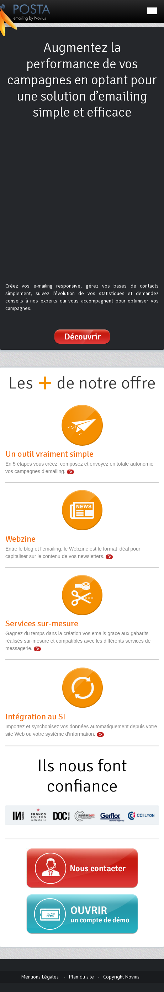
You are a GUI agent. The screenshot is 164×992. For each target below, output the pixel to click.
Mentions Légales (40, 977)
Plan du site (81, 977)
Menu (152, 10)
